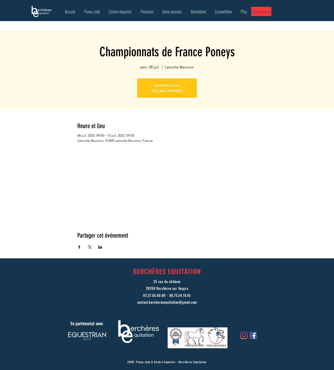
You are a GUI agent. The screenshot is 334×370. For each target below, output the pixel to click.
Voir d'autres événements (167, 90)
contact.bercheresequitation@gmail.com (167, 302)
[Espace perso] (261, 11)
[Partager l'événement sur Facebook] (79, 247)
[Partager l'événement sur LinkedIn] (100, 247)
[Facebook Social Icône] (253, 335)
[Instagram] (244, 335)
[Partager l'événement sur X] (90, 247)
